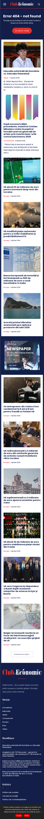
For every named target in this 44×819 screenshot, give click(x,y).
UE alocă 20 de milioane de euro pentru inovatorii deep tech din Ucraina (21, 189)
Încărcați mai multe (22, 654)
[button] (38, 4)
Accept (18, 815)
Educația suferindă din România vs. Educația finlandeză (21, 72)
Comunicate (9, 141)
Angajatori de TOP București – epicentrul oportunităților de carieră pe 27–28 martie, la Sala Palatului (21, 754)
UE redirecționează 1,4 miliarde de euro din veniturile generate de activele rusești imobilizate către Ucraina (21, 454)
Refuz (27, 815)
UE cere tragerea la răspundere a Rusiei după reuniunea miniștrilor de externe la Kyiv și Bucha (21, 590)
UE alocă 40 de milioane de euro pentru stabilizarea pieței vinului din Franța (22, 544)
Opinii (6, 78)
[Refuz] (41, 811)
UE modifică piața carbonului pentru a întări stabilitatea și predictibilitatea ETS (20, 234)
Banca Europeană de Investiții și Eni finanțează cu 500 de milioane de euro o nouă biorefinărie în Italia (21, 279)
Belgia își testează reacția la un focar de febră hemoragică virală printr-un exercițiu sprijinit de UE (22, 636)
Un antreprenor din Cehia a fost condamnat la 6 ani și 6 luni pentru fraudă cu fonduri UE (21, 409)
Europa (6, 196)
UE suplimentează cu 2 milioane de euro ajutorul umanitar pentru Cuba (22, 500)
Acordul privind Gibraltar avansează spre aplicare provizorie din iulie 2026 (17, 325)
